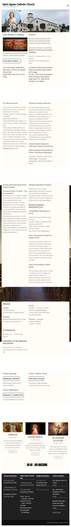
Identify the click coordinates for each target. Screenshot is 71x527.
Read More (12, 451)
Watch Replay (33, 159)
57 (36, 464)
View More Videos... (12, 61)
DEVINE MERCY (35, 437)
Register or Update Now (13, 395)
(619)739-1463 (9, 496)
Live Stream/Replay (40, 310)
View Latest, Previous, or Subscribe (40, 48)
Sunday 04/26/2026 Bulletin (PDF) (39, 38)
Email (54, 485)
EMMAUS (12, 434)
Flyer (5, 77)
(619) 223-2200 (9, 480)
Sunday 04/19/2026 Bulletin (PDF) (39, 41)
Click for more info (45, 200)
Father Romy (45, 231)
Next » (42, 464)
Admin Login (57, 512)
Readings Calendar (11, 379)
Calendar (40, 319)
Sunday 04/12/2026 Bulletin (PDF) (39, 43)
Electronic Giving (36, 379)
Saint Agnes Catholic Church (18, 4)
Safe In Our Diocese (42, 489)
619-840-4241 (41, 480)
